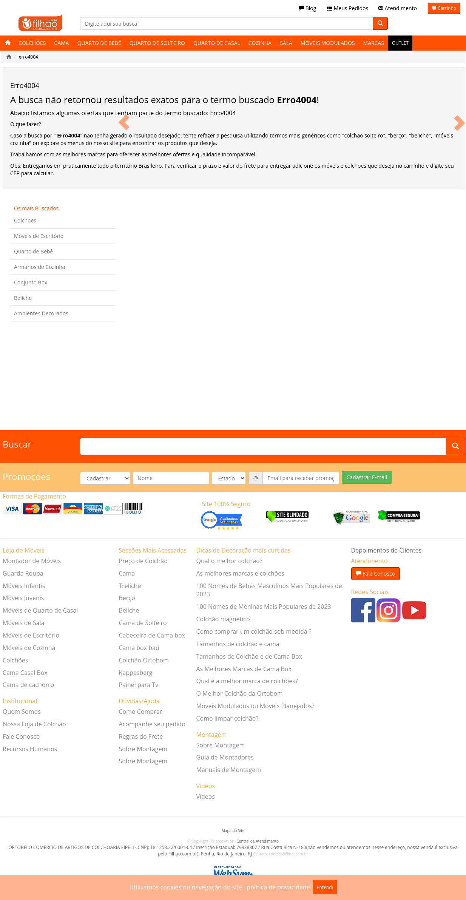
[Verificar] (287, 515)
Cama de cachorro (28, 685)
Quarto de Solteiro (157, 42)
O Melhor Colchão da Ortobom (239, 693)
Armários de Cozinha (39, 266)
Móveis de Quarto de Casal (40, 610)
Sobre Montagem (143, 749)
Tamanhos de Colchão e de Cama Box (249, 656)
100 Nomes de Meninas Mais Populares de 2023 (263, 606)
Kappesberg (136, 672)
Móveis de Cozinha (29, 648)
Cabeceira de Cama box (152, 635)
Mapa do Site (233, 830)
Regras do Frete (141, 736)
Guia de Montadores (225, 757)
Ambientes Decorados (41, 313)
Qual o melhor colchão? (229, 561)
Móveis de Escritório (38, 235)
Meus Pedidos (347, 8)
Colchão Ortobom (144, 660)
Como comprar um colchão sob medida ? (254, 631)
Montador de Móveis (32, 561)
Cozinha (260, 42)
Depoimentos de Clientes (386, 550)
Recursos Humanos (30, 749)
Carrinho (444, 8)
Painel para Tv (139, 685)
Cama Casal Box (25, 672)
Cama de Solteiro (143, 623)
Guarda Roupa (23, 573)
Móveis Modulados (328, 42)
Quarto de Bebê (99, 42)
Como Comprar (140, 711)
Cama (61, 42)
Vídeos (205, 796)
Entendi (325, 887)
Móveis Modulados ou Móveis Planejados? (255, 706)
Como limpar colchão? (227, 718)
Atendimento (397, 8)
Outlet (400, 43)
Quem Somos (22, 711)
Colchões (32, 42)
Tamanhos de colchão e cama (237, 644)
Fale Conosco (21, 736)
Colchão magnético (223, 619)
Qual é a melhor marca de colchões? (247, 681)
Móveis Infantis (24, 586)
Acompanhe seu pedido (152, 724)
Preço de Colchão (143, 561)
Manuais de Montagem (228, 770)
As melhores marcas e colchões (240, 573)
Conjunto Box (30, 282)
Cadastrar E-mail (367, 477)
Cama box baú (139, 648)
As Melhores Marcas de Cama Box (244, 669)
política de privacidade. (279, 887)
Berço (127, 598)
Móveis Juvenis (23, 598)
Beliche (23, 297)
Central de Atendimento (257, 841)
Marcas (373, 42)
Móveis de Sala (23, 623)
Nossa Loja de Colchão (34, 724)
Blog (307, 8)
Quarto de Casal (216, 42)
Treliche (130, 586)
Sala (286, 42)
